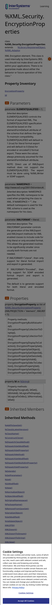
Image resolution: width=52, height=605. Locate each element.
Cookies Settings (26, 594)
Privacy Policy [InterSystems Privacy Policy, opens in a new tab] (18, 588)
